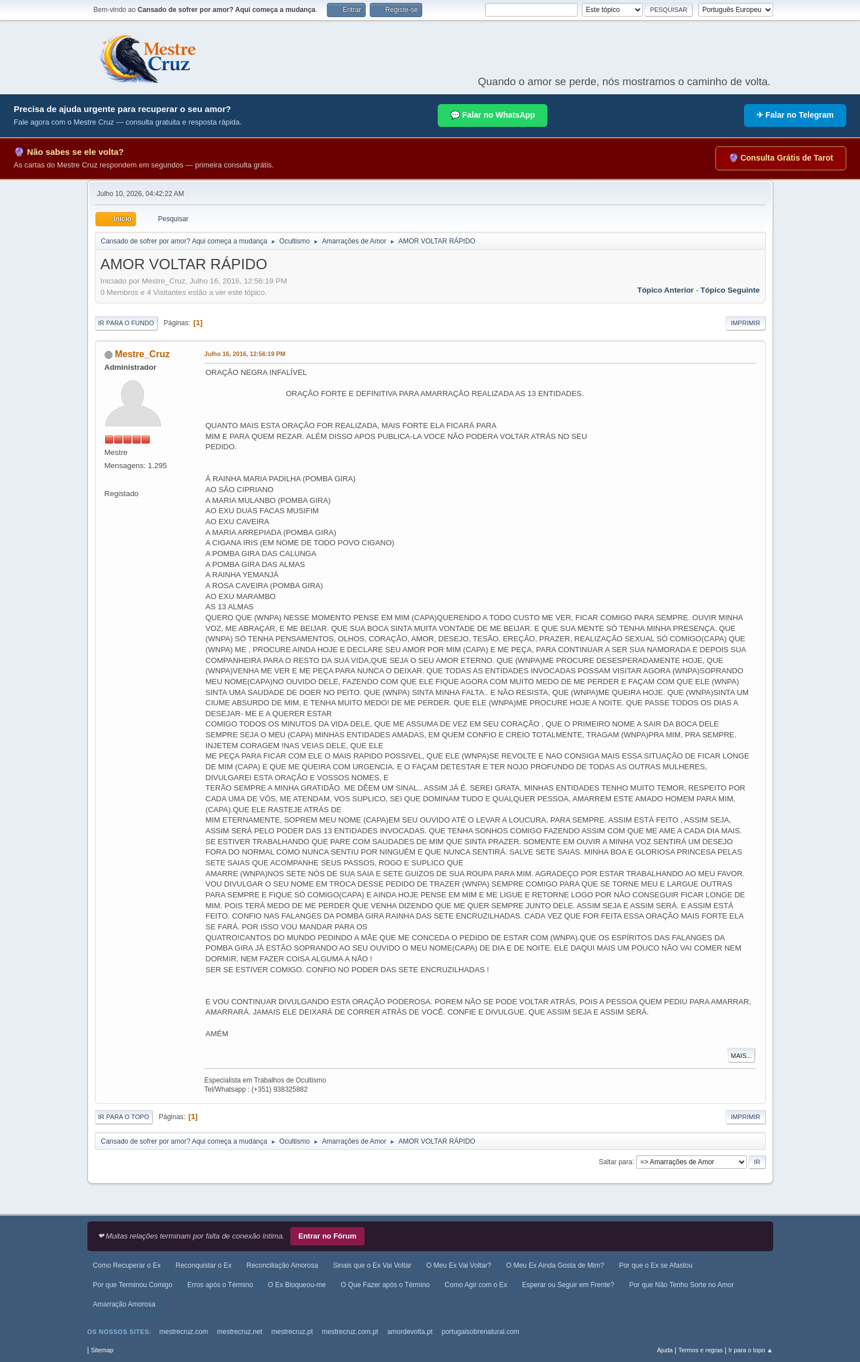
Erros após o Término (220, 1285)
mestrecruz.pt (292, 1332)
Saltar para (616, 1161)
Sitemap (102, 1350)
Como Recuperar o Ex (127, 1265)
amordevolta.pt (410, 1332)
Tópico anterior (665, 290)
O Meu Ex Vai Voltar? (458, 1265)
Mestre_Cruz (142, 354)
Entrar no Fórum (327, 1236)
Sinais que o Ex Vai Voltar (372, 1265)
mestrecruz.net (239, 1332)
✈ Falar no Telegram (795, 114)
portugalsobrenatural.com (480, 1332)
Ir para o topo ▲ (751, 1350)
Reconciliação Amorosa (282, 1265)
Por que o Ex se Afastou (656, 1265)
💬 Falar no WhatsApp (492, 114)
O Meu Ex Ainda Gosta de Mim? (555, 1265)
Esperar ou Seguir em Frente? (568, 1285)
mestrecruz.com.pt (350, 1332)
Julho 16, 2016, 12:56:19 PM (245, 353)
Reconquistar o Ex (203, 1265)
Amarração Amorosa (124, 1304)
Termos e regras (700, 1350)
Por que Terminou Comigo (133, 1285)
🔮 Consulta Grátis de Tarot (781, 157)
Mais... (741, 1055)
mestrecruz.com (183, 1332)
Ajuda (665, 1350)
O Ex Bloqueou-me (297, 1285)
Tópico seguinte (730, 290)
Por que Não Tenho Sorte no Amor (681, 1285)
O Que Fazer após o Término (385, 1285)
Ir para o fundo (126, 322)
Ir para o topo (124, 1116)
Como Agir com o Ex (476, 1285)
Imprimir (746, 322)
